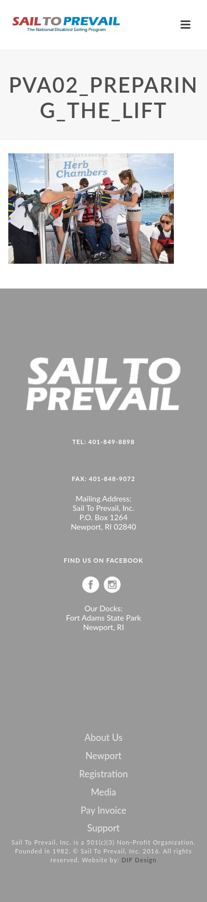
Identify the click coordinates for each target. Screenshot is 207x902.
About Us (103, 737)
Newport (104, 755)
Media (103, 792)
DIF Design (139, 859)
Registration (103, 774)
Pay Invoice (103, 810)
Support (103, 828)
